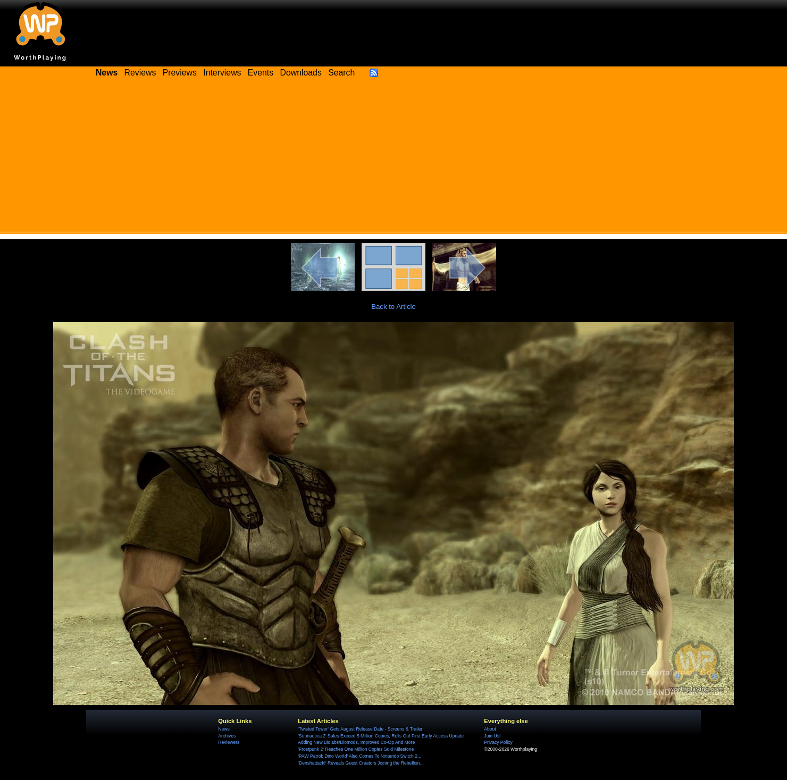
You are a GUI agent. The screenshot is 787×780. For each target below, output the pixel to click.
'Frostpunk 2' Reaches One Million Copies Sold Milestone (356, 749)
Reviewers (228, 742)
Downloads (301, 72)
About (490, 729)
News (223, 729)
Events (260, 72)
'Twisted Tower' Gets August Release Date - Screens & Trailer (360, 729)
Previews (180, 72)
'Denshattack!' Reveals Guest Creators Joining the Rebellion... (360, 763)
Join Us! (492, 736)
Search (341, 72)
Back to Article (393, 307)
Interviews (222, 72)
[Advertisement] (393, 159)
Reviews (140, 72)
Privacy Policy (498, 742)
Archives (227, 736)
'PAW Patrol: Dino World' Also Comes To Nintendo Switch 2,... (360, 756)
